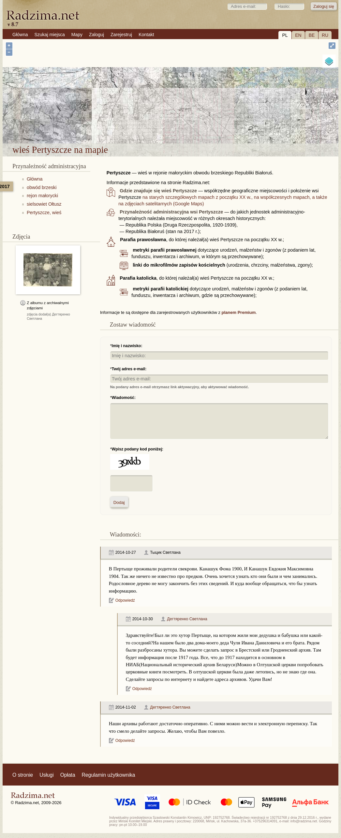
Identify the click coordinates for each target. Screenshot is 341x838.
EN (298, 35)
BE (312, 35)
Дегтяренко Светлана (187, 619)
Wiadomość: (124, 397)
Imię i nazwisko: (127, 346)
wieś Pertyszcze (193, 126)
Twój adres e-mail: (129, 369)
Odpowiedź (125, 600)
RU (325, 35)
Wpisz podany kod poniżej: (137, 449)
